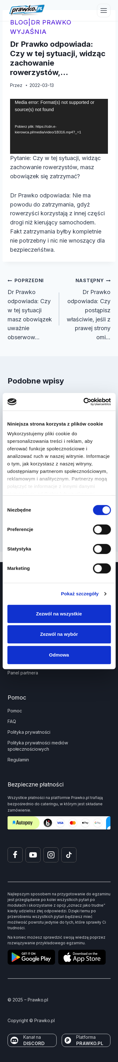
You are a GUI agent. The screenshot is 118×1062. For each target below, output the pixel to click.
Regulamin (18, 759)
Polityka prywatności (29, 732)
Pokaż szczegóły (80, 593)
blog (19, 22)
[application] (59, 126)
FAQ (12, 721)
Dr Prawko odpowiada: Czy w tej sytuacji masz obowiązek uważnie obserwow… (30, 308)
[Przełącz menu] (103, 10)
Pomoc (15, 710)
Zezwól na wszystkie (59, 613)
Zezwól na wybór (59, 634)
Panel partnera (23, 672)
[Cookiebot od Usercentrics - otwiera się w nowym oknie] (84, 402)
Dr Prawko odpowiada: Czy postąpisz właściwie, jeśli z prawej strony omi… (88, 308)
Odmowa (59, 654)
